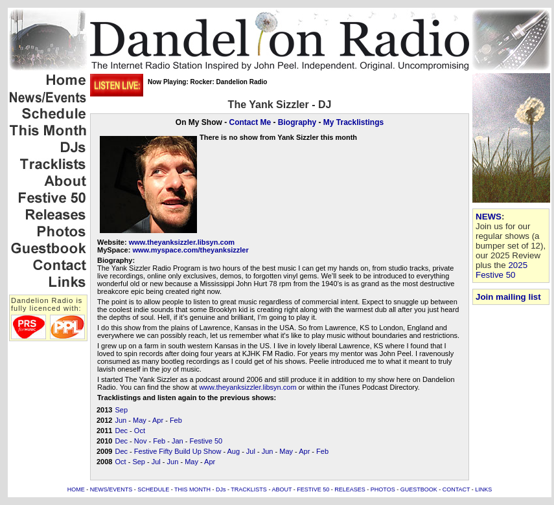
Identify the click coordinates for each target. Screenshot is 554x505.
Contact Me (250, 122)
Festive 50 (205, 441)
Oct (139, 430)
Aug (233, 451)
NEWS (489, 216)
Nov (140, 441)
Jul (250, 451)
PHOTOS (383, 489)
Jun (120, 420)
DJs (221, 489)
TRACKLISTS (249, 489)
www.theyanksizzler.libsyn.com (182, 242)
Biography (297, 122)
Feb (176, 420)
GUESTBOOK (418, 489)
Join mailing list (508, 297)
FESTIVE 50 (313, 489)
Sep (121, 410)
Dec (121, 430)
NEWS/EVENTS (111, 489)
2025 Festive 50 (501, 270)
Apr (157, 420)
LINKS (483, 489)
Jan (177, 441)
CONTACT (456, 489)
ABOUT (281, 489)
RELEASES (349, 489)
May (139, 420)
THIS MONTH (192, 489)
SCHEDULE (153, 489)
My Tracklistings (353, 122)
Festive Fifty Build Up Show (178, 451)
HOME (76, 489)
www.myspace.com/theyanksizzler (190, 250)
